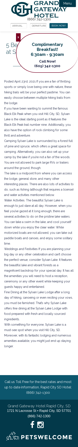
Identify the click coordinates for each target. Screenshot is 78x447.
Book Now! (59, 25)
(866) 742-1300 (39, 19)
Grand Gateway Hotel (39, 9)
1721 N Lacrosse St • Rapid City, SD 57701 (39, 411)
